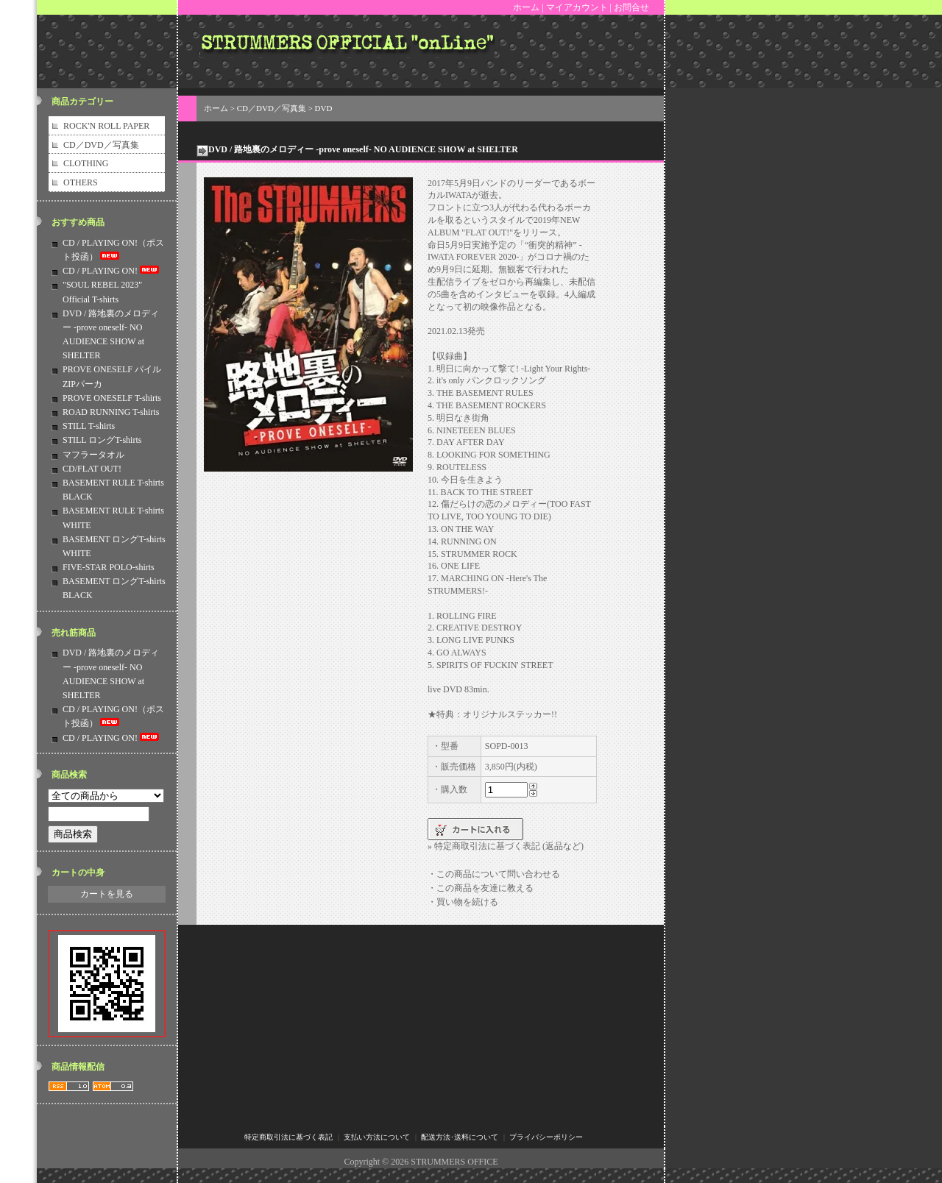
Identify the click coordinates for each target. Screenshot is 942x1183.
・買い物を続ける (463, 902)
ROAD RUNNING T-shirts (111, 412)
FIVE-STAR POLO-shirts (109, 567)
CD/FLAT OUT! (92, 468)
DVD (324, 108)
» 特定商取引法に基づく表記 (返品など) (506, 846)
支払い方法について (377, 1137)
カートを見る (106, 894)
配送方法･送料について (459, 1137)
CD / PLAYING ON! (112, 271)
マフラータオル (93, 455)
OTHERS (80, 182)
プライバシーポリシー (546, 1137)
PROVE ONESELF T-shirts (112, 398)
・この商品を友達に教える (481, 888)
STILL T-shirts (89, 426)
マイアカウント (577, 7)
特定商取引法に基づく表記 (288, 1137)
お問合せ (631, 7)
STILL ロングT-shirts (102, 440)
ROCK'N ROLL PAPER (106, 126)
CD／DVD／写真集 (101, 145)
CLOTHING (85, 163)
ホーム (526, 7)
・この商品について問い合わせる (494, 874)
